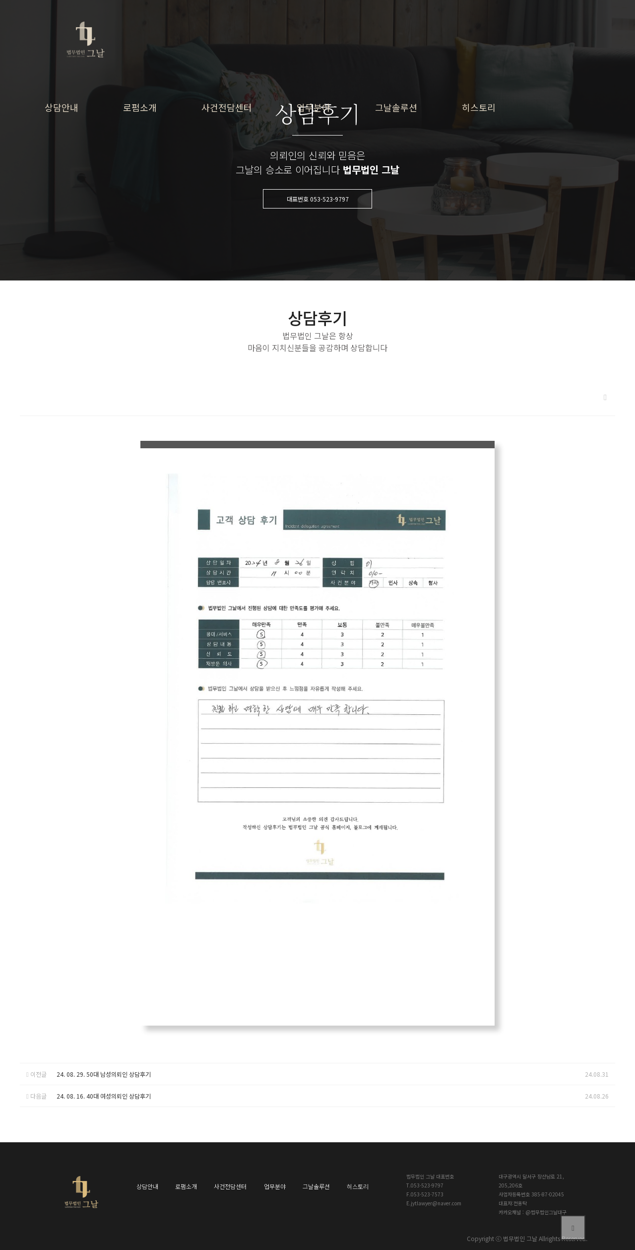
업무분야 (313, 107)
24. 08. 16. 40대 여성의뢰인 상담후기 (104, 1096)
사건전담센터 (226, 107)
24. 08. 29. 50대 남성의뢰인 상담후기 (104, 1074)
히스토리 (479, 107)
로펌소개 (140, 107)
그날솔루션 (396, 107)
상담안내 (61, 107)
